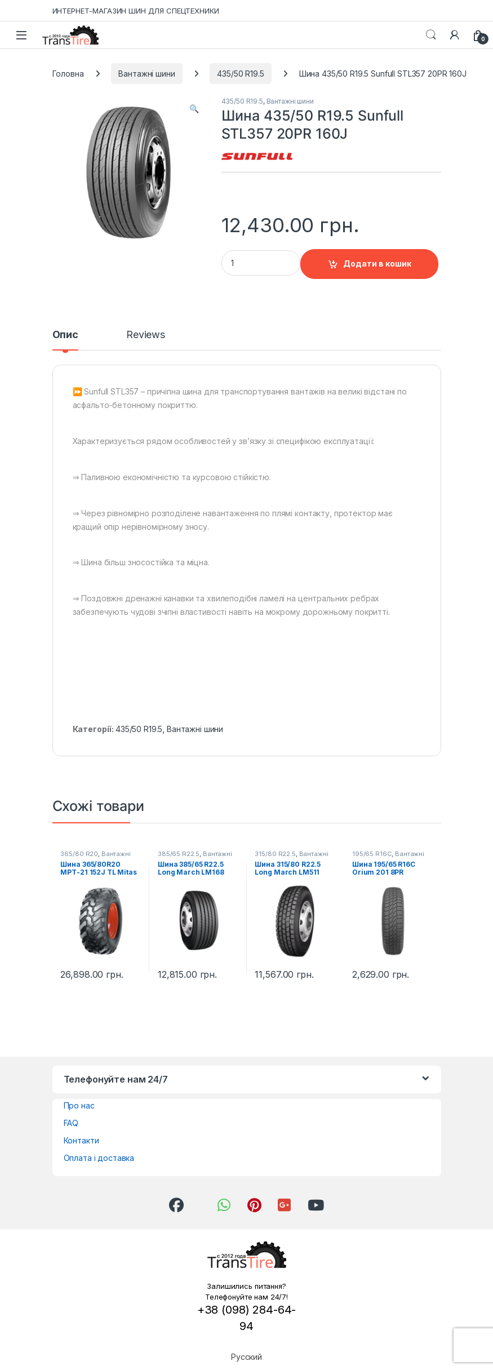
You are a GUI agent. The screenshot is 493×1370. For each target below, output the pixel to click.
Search (431, 35)
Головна (68, 73)
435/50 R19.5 (240, 73)
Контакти (81, 1140)
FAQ (71, 1123)
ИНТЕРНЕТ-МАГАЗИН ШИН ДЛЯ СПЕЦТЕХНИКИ (135, 10)
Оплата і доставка (99, 1158)
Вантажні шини (146, 73)
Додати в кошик (377, 263)
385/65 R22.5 (178, 854)
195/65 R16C (372, 854)
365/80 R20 (79, 854)
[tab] (65, 340)
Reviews (145, 335)
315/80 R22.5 (275, 854)
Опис (65, 335)
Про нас (79, 1105)
